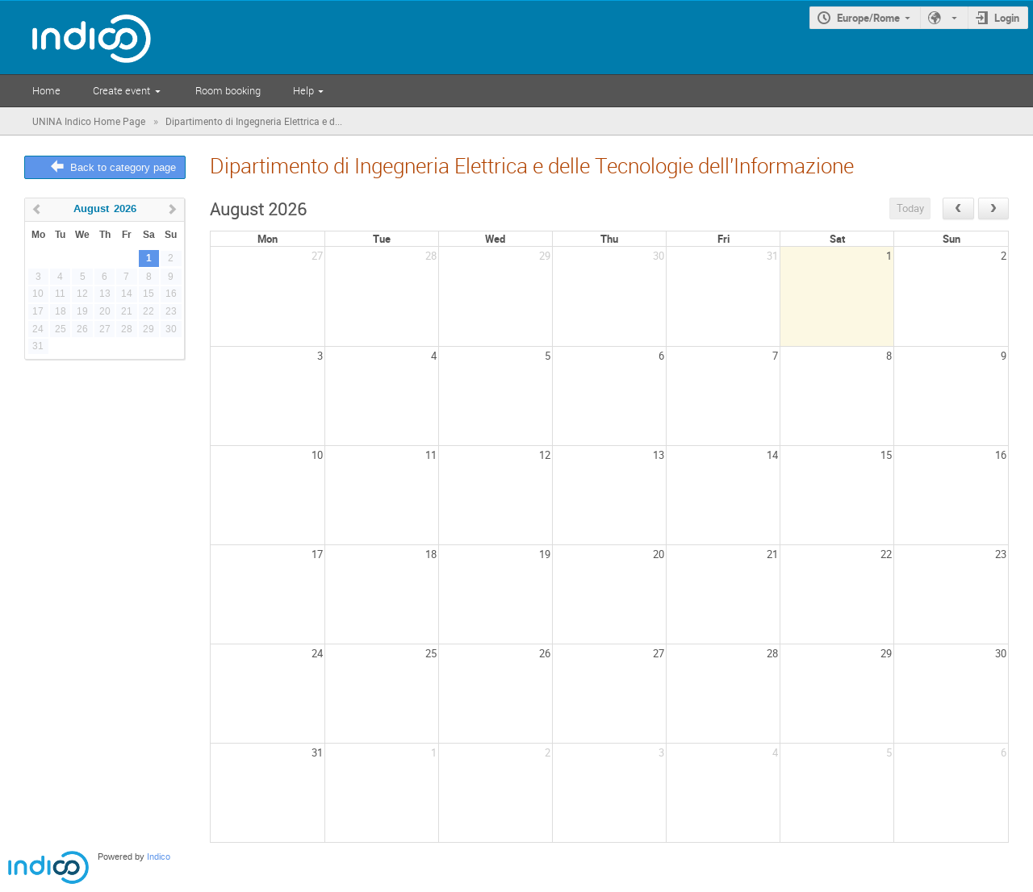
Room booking (228, 90)
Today (910, 208)
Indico (158, 857)
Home (46, 90)
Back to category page (123, 167)
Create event (121, 90)
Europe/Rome (868, 17)
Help (303, 90)
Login (1006, 17)
